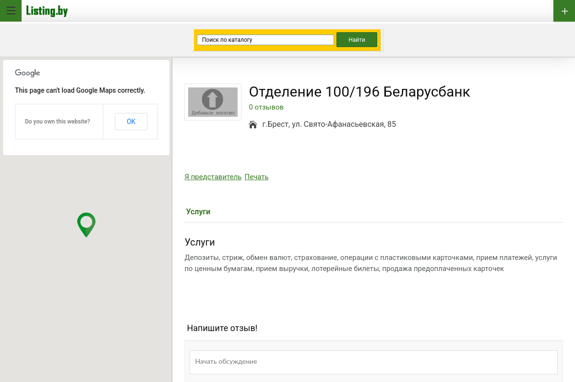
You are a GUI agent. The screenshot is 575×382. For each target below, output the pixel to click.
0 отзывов (266, 107)
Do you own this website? (57, 121)
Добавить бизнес (564, 11)
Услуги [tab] (198, 211)
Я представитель (212, 177)
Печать (257, 177)
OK (131, 121)
